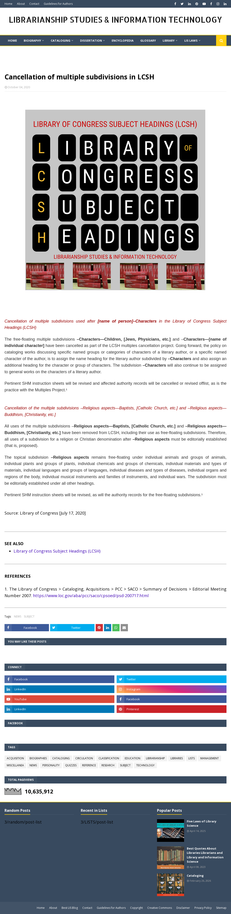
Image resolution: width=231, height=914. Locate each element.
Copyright (136, 908)
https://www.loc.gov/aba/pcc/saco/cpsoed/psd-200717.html (91, 595)
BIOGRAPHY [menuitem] (32, 40)
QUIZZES (70, 765)
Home (8, 4)
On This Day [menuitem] (17, 51)
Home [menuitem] (12, 40)
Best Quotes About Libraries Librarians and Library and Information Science (205, 855)
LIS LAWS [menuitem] (191, 40)
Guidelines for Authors (58, 4)
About (21, 4)
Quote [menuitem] (59, 51)
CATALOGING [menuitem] (60, 40)
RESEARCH (108, 765)
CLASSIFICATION (109, 758)
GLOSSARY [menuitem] (148, 40)
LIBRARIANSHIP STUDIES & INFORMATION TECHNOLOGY (115, 19)
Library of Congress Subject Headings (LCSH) (57, 551)
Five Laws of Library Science (201, 823)
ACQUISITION (15, 758)
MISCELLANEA (15, 765)
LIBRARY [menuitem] (169, 40)
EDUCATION (132, 758)
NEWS (17, 616)
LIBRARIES (177, 758)
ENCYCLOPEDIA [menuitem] (123, 40)
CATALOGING (61, 758)
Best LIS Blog (70, 908)
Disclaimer (183, 908)
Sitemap (221, 908)
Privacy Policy (203, 908)
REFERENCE (89, 765)
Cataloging (195, 876)
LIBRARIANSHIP (155, 758)
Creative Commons (159, 908)
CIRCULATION (84, 758)
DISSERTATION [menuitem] (91, 40)
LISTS (191, 758)
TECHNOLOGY (145, 765)
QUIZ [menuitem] (40, 51)
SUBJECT (29, 616)
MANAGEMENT (209, 758)
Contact (34, 4)
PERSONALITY (51, 765)
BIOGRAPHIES (38, 758)
